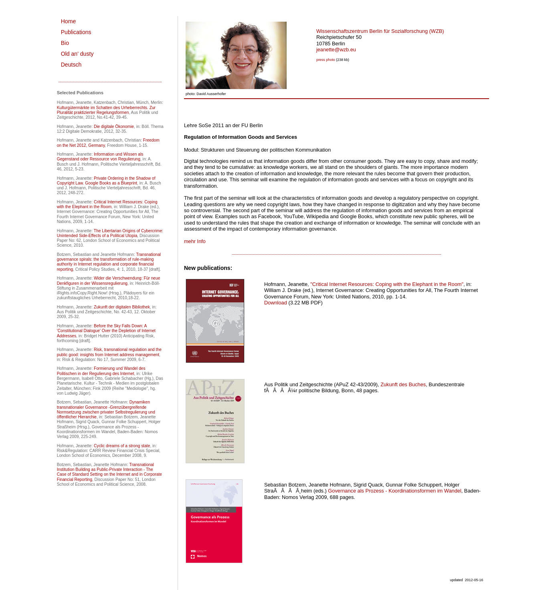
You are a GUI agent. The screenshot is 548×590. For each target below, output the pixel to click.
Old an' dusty (77, 54)
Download (275, 303)
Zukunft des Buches (403, 384)
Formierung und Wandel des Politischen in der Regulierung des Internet (101, 370)
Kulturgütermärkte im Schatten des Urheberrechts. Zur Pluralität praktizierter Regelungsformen (106, 110)
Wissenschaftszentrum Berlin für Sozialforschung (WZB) (380, 31)
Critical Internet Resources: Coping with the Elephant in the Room (107, 204)
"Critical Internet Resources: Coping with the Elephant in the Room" (386, 284)
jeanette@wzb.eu (336, 50)
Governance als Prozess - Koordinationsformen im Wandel (394, 491)
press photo (325, 60)
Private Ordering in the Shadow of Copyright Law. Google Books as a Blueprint (106, 180)
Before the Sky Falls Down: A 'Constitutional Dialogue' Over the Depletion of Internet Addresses (106, 331)
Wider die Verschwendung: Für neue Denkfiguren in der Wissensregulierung (108, 280)
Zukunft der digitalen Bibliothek (122, 307)
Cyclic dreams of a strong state (122, 446)
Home (68, 21)
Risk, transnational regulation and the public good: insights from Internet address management (109, 352)
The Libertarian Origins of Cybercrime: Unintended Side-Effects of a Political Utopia (110, 233)
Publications (76, 32)
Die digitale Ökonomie (114, 126)
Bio (65, 43)
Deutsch (71, 64)
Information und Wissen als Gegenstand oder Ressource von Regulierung (100, 156)
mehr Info (195, 241)
